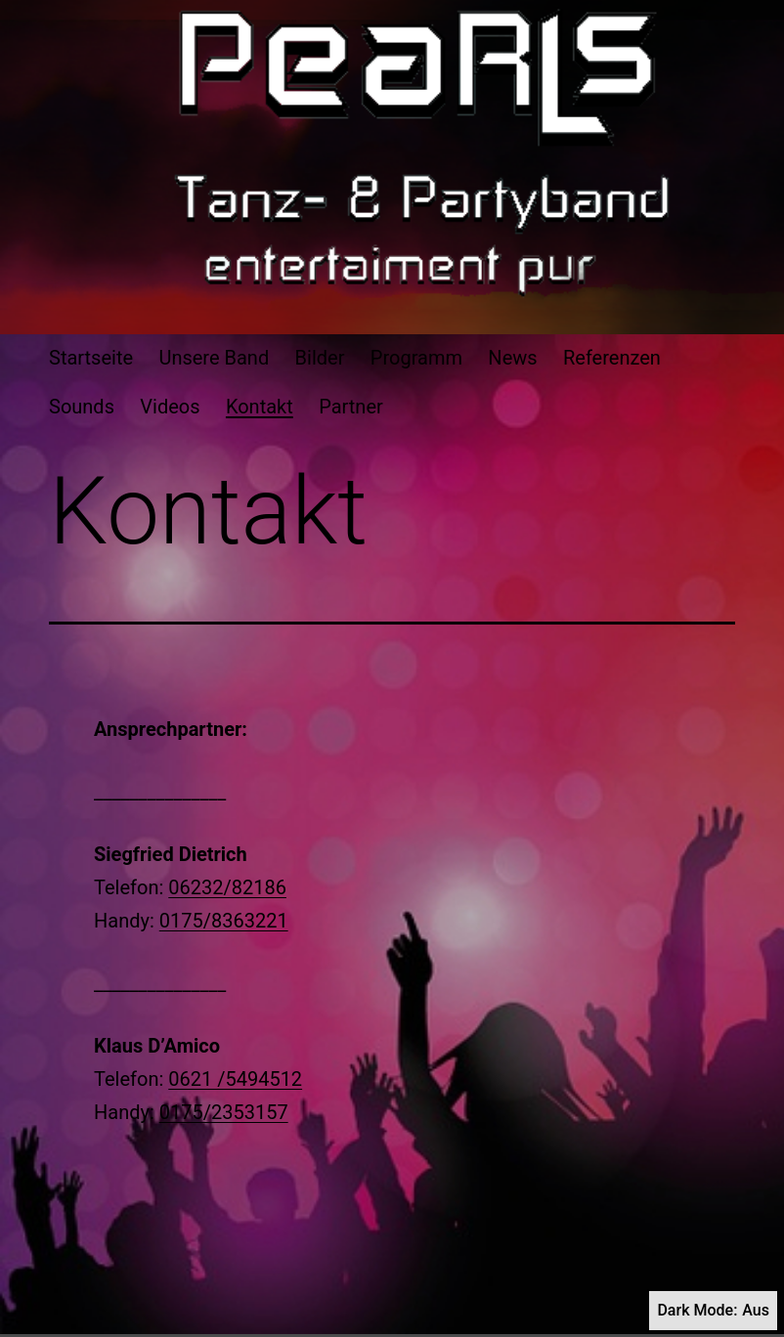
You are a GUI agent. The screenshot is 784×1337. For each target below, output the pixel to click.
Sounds (81, 406)
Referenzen (612, 357)
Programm (416, 357)
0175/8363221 (223, 920)
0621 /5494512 (235, 1079)
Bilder (320, 357)
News (512, 357)
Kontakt (259, 406)
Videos (169, 406)
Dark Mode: (713, 1310)
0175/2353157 (223, 1112)
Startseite (91, 357)
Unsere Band (213, 357)
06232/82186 (227, 887)
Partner (351, 406)
